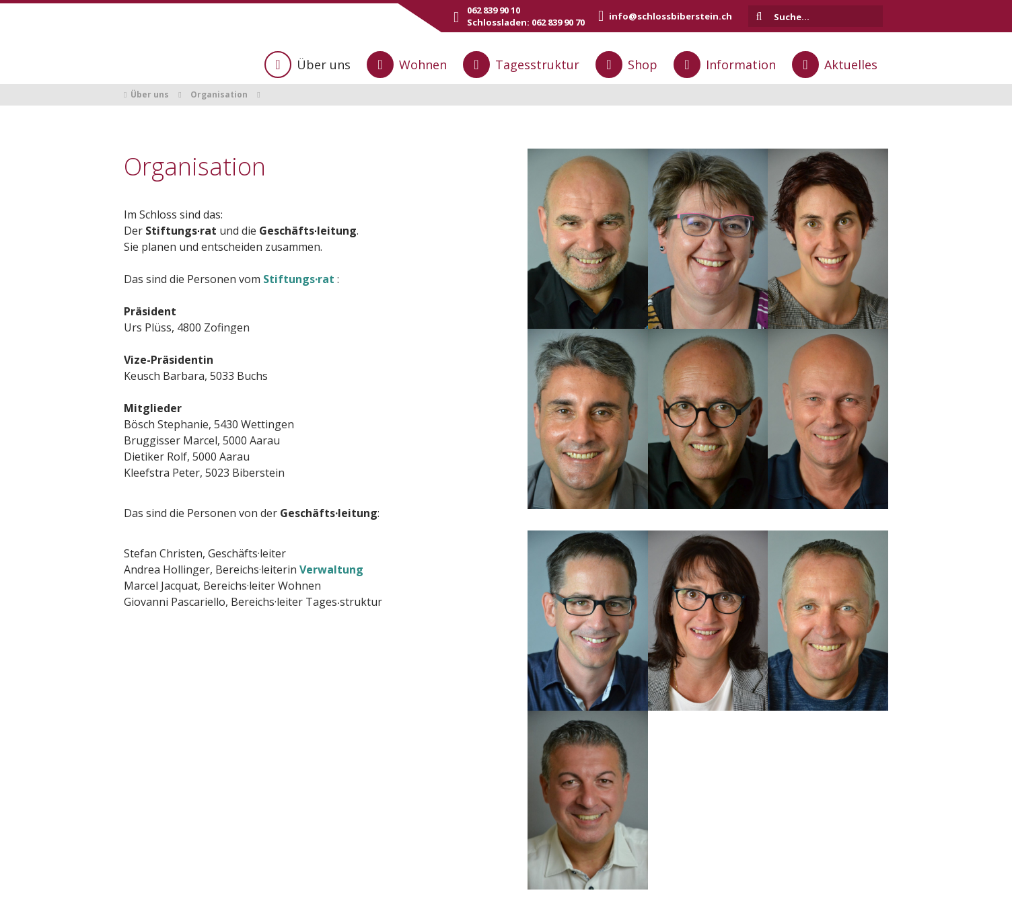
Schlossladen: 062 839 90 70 (526, 22)
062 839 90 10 (493, 10)
